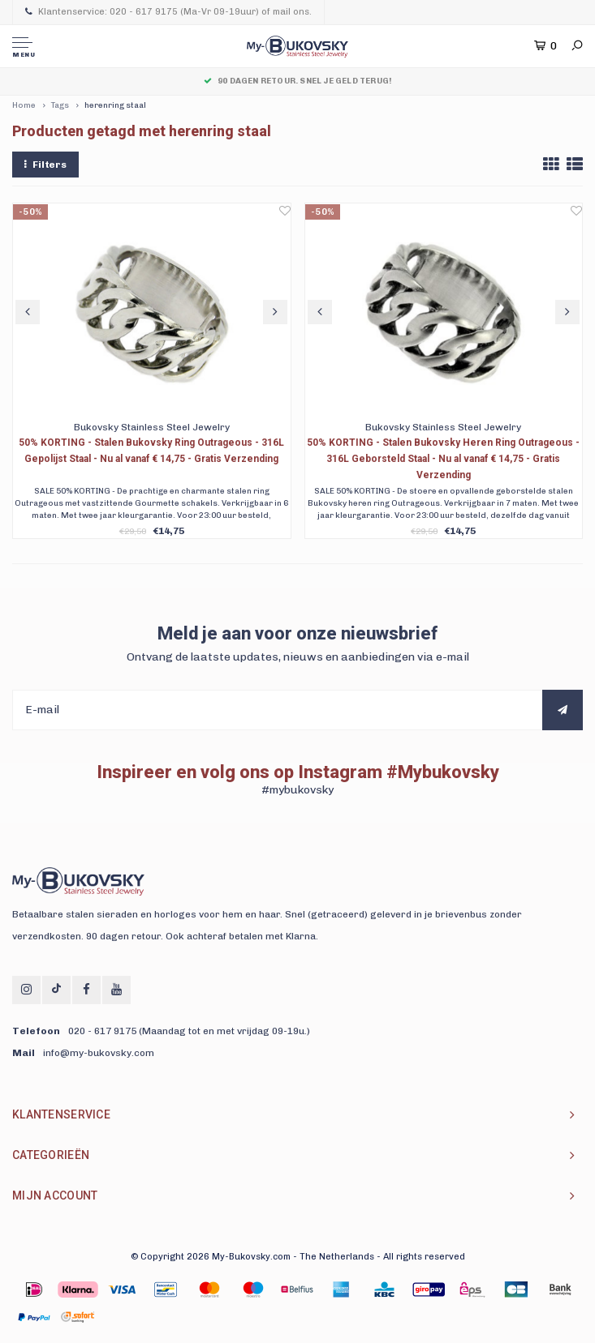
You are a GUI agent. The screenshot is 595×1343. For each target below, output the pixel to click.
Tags (60, 105)
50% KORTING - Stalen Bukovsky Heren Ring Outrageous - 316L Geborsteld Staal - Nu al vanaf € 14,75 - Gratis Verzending (443, 459)
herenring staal (115, 105)
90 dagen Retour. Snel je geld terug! (297, 81)
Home (24, 105)
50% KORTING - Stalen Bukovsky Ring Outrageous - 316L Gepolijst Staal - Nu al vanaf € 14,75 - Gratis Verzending (151, 450)
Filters (45, 164)
